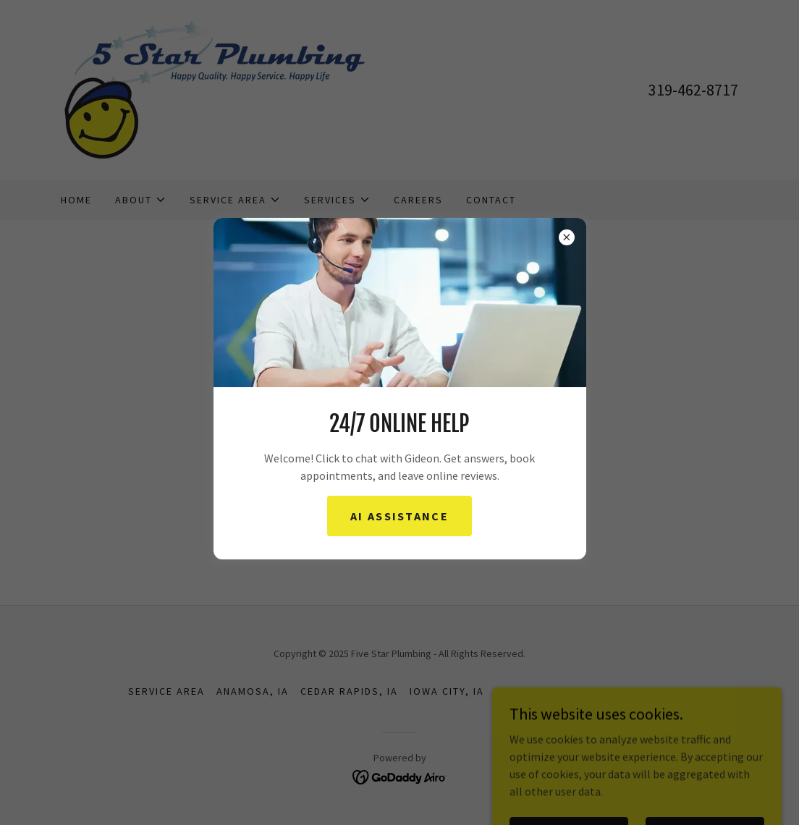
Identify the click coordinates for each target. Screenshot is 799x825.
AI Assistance (399, 516)
